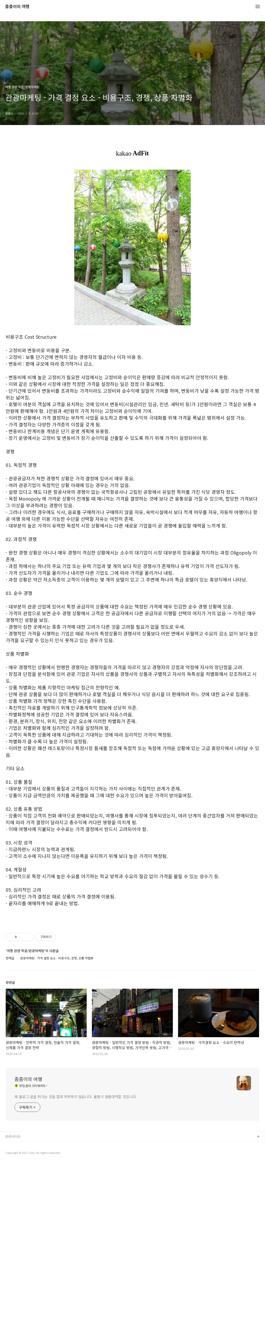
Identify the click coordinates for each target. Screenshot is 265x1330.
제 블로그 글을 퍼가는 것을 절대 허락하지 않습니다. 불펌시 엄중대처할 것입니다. (75, 1262)
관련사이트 (13, 1302)
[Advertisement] (132, 954)
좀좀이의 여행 (17, 6)
